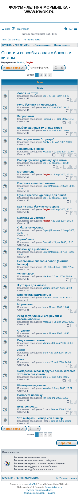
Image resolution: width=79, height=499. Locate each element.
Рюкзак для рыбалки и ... (34, 249)
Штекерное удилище (31, 385)
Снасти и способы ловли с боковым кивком (36, 55)
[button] (50, 75)
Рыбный (47, 119)
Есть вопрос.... (27, 406)
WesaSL (47, 151)
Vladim (46, 276)
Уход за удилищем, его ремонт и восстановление (39, 317)
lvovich (46, 388)
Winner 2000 (25, 273)
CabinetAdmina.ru (53, 487)
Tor (44, 398)
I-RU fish (47, 267)
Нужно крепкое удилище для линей (41, 195)
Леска (21, 349)
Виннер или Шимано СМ (34, 294)
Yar (44, 96)
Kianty (46, 142)
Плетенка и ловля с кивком (36, 183)
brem (45, 352)
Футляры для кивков (31, 285)
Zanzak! (47, 242)
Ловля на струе (27, 93)
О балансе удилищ (30, 227)
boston (20, 62)
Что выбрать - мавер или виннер (40, 418)
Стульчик (23, 330)
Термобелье (25, 239)
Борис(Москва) (51, 186)
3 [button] (45, 74)
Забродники (25, 116)
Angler (29, 62)
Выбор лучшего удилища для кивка (42, 160)
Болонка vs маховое (31, 217)
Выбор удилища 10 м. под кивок (39, 127)
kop (44, 377)
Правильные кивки (30, 148)
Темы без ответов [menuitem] (10, 39)
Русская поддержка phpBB (39, 490)
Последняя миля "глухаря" (36, 139)
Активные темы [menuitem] (32, 39)
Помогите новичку (30, 395)
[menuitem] (5, 28)
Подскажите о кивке (31, 340)
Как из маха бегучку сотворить (38, 206)
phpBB (32, 484)
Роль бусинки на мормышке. (37, 104)
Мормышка (25, 304)
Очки (20, 359)
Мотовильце (25, 171)
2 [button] (41, 74)
